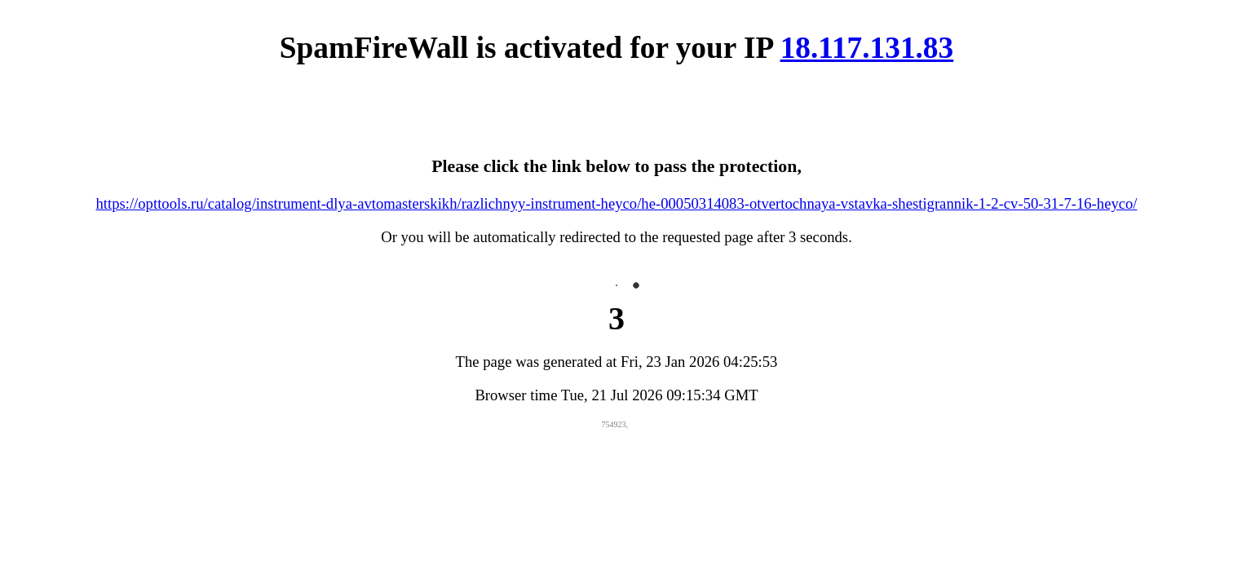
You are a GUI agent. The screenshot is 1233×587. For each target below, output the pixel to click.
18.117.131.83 (867, 47)
